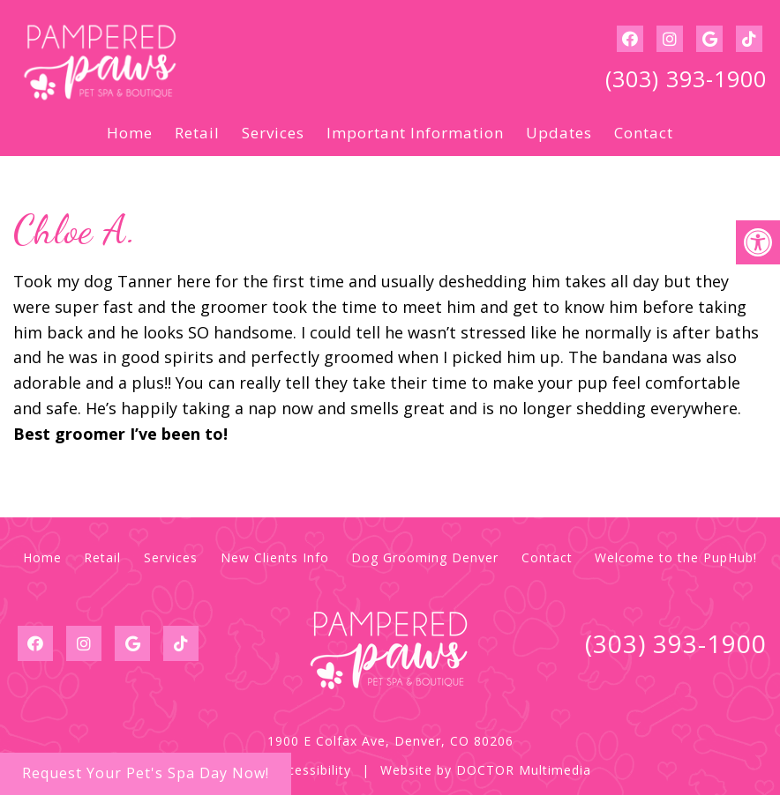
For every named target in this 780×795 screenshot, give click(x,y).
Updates (559, 133)
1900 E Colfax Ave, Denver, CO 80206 (390, 740)
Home (130, 133)
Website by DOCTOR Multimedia (485, 770)
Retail (197, 133)
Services (273, 133)
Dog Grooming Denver (425, 557)
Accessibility (311, 770)
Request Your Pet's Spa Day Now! (145, 773)
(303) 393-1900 (686, 78)
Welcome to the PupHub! (676, 557)
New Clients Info (275, 557)
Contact (643, 133)
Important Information (415, 133)
